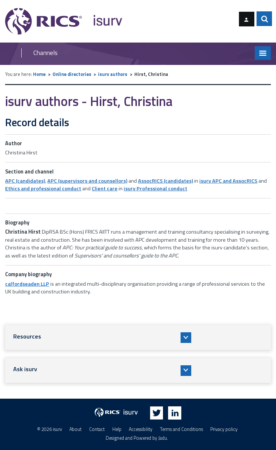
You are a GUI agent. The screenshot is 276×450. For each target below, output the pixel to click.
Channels (45, 53)
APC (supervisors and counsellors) (87, 181)
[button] (137, 337)
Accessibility (140, 429)
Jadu (162, 438)
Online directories (71, 74)
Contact (97, 429)
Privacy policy (223, 429)
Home (39, 74)
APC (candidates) (25, 181)
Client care (104, 188)
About (75, 429)
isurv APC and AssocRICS (228, 181)
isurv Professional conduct (155, 188)
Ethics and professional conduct (43, 188)
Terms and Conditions (181, 429)
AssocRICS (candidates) (165, 181)
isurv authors (112, 74)
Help (116, 429)
